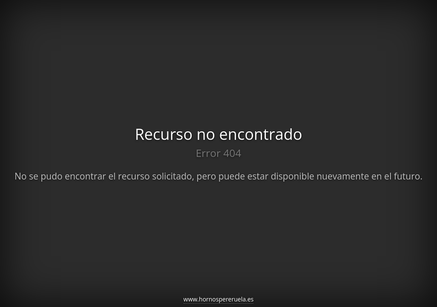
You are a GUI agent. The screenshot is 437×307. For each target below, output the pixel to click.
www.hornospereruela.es (218, 299)
